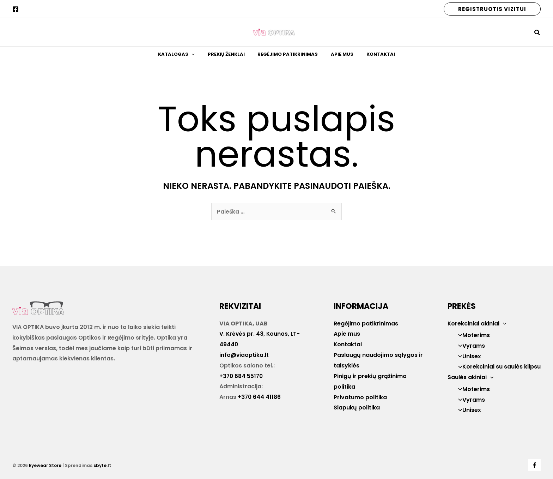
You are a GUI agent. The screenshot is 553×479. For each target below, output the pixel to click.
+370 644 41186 (259, 397)
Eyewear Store (45, 465)
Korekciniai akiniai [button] (477, 323)
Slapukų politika (357, 407)
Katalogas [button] (188, 57)
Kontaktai (368, 57)
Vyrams (469, 346)
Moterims (472, 335)
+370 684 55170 (241, 376)
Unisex (467, 356)
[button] (492, 9)
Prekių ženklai (231, 57)
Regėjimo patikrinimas (287, 57)
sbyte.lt (102, 465)
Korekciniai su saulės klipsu (497, 367)
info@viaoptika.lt (244, 355)
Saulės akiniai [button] (471, 377)
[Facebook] (15, 9)
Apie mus (336, 57)
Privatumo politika (360, 397)
